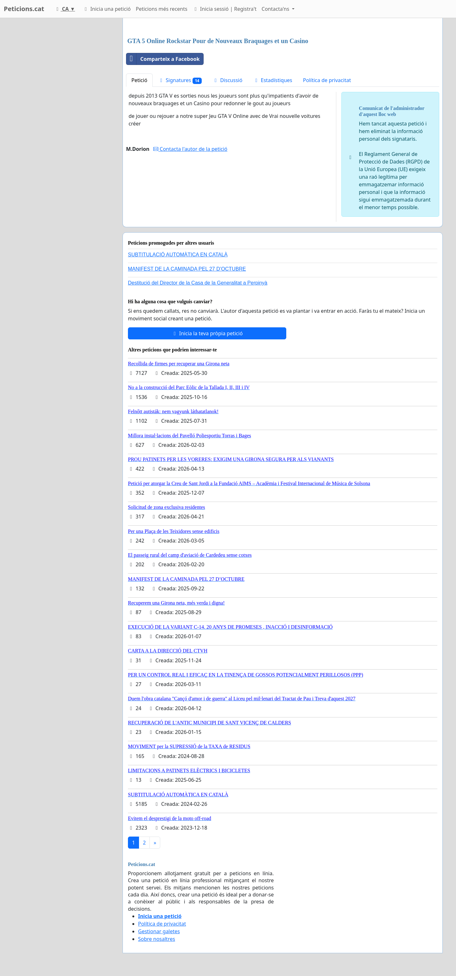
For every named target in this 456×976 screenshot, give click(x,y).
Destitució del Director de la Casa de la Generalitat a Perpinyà (197, 283)
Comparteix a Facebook (163, 59)
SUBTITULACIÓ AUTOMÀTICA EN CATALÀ (178, 254)
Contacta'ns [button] (276, 8)
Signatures (180, 80)
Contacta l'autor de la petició (190, 148)
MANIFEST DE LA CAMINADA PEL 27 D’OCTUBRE (187, 269)
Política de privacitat (327, 80)
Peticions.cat (24, 8)
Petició (139, 80)
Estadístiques (272, 80)
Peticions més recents (161, 8)
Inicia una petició (107, 8)
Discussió (227, 80)
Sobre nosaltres (156, 938)
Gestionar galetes (159, 931)
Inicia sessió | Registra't (224, 8)
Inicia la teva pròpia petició (207, 333)
